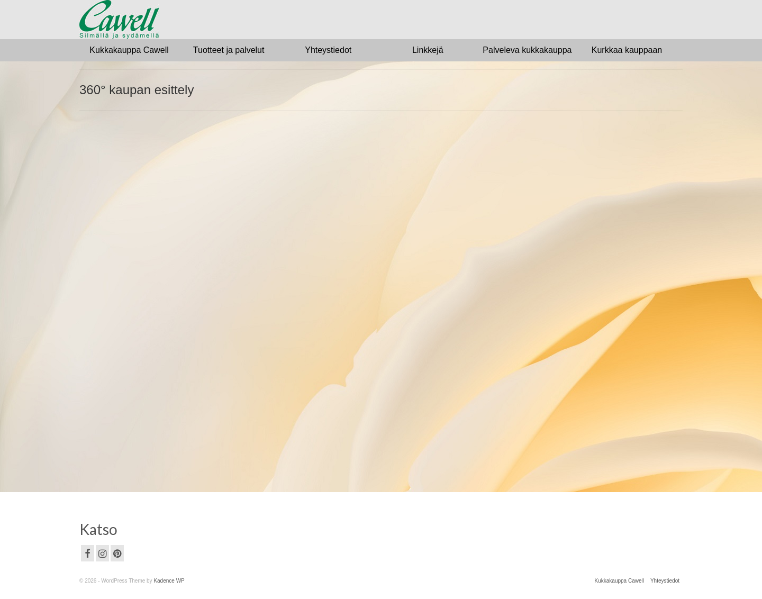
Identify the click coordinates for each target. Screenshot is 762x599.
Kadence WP (168, 581)
